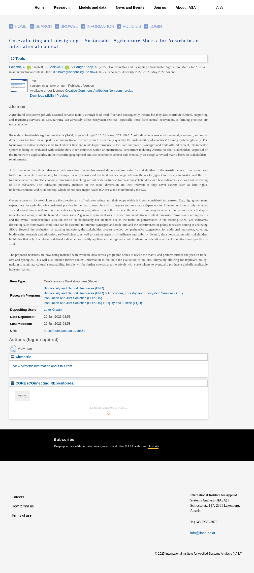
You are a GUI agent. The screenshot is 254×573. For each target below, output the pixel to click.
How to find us (23, 506)
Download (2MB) (42, 95)
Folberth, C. (17, 67)
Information (100, 26)
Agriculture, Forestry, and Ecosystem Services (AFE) (145, 293)
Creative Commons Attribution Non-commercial (98, 90)
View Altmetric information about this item (42, 366)
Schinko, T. (56, 67)
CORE (22, 396)
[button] (13, 348)
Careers (18, 497)
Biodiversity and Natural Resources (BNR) (74, 288)
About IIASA (186, 7)
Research (61, 7)
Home (39, 7)
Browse (69, 26)
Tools (18, 58)
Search (43, 26)
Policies (132, 26)
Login (156, 26)
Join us (160, 7)
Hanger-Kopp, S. (86, 67)
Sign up (153, 446)
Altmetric (21, 357)
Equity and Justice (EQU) (124, 303)
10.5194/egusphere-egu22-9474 (74, 72)
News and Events (130, 7)
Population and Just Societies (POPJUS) (73, 298)
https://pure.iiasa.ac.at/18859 (64, 331)
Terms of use (22, 515)
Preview (62, 95)
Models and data (92, 7)
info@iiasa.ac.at (202, 533)
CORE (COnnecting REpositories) (42, 383)
